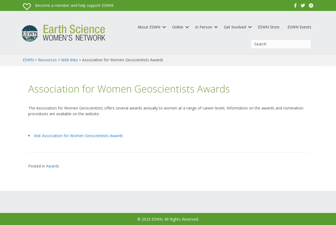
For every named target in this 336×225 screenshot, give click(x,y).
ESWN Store (269, 27)
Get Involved (235, 27)
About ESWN (149, 27)
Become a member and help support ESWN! (74, 5)
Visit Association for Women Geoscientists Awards (78, 135)
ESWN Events (299, 27)
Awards (52, 166)
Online (177, 27)
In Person (203, 27)
